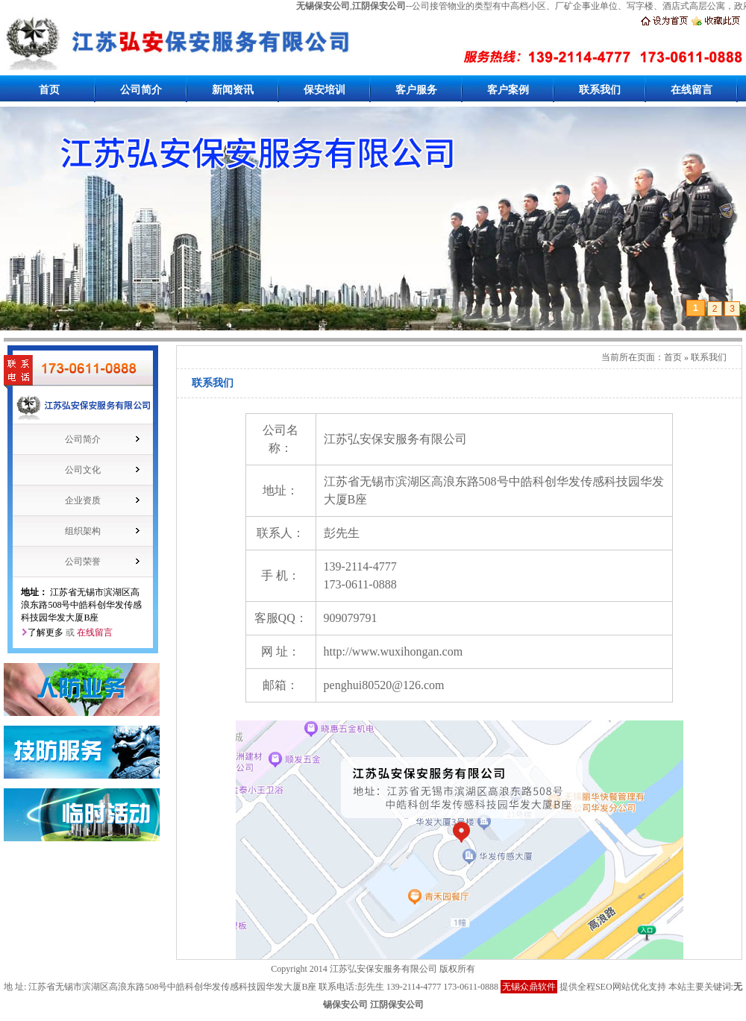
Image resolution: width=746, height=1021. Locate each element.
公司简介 (141, 89)
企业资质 (83, 500)
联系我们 (600, 89)
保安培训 (324, 89)
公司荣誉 (83, 561)
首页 (49, 89)
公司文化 (83, 470)
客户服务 (416, 89)
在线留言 (691, 89)
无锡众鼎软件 (529, 986)
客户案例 (508, 89)
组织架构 (83, 531)
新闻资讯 (233, 89)
